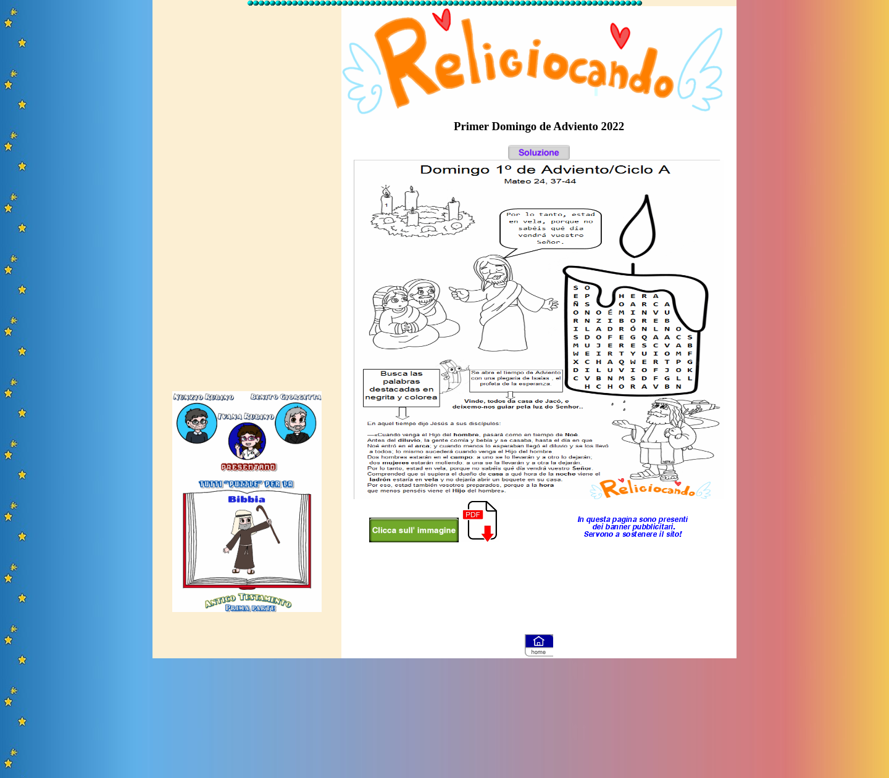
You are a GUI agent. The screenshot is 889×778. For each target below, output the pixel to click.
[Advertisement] (247, 193)
